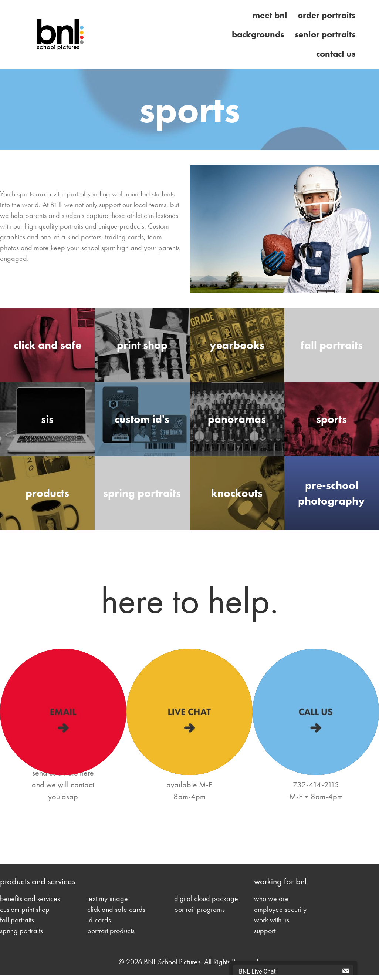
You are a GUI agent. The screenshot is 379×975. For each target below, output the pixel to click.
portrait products (111, 930)
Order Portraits (326, 15)
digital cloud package (206, 898)
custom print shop (25, 909)
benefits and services (30, 898)
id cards (99, 920)
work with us (271, 920)
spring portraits (21, 930)
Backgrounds (258, 34)
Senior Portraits (325, 34)
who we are (271, 898)
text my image (107, 898)
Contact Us (335, 53)
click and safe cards (116, 909)
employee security (280, 909)
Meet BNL (270, 15)
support (264, 930)
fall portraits (17, 920)
